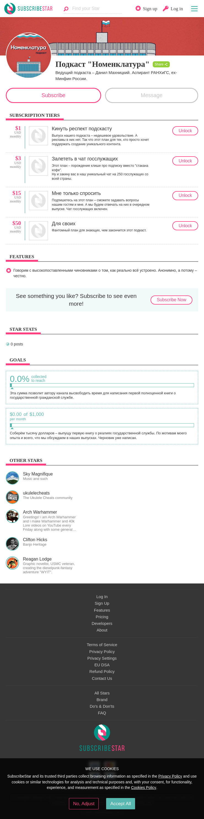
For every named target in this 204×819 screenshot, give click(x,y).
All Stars (101, 693)
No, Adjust (83, 803)
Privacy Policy (102, 651)
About (102, 630)
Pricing (102, 617)
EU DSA (101, 665)
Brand (102, 700)
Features (102, 610)
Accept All (120, 803)
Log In (102, 597)
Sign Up (102, 603)
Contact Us (102, 678)
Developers (102, 623)
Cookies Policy (143, 787)
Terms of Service (102, 645)
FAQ (102, 713)
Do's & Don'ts (102, 706)
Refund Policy (102, 671)
